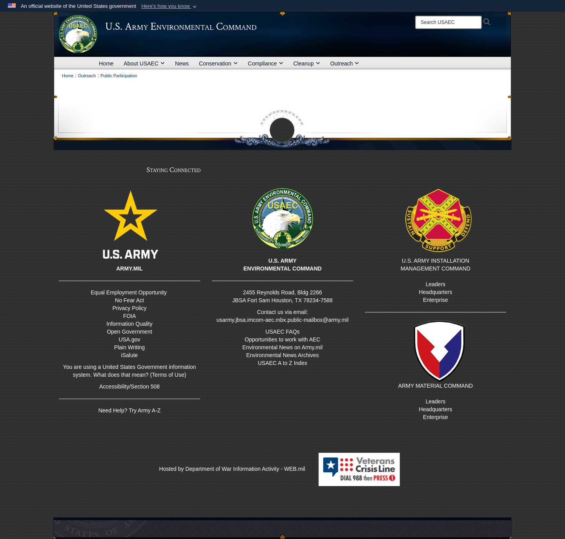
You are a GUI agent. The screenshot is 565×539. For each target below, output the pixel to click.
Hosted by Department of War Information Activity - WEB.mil (232, 469)
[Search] (448, 22)
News (182, 63)
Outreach (344, 63)
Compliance (265, 63)
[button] (169, 6)
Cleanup (306, 63)
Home (106, 63)
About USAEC (144, 63)
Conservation (218, 63)
